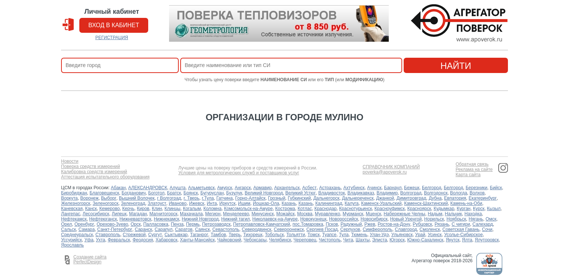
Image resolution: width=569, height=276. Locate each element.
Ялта (467, 239)
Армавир (262, 187)
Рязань (442, 224)
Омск (491, 219)
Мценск (373, 213)
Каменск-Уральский (381, 203)
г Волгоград (169, 198)
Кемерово (109, 208)
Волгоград (411, 193)
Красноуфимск (390, 208)
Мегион (212, 213)
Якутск (453, 239)
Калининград (328, 203)
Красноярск (419, 208)
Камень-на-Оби (466, 203)
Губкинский (299, 198)
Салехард (483, 224)
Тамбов (218, 234)
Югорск (397, 239)
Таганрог (199, 234)
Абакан (118, 187)
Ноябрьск (456, 219)
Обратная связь (471, 164)
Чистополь (330, 239)
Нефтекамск (74, 219)
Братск (174, 193)
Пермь (192, 224)
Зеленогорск (105, 203)
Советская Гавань (461, 229)
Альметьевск (201, 187)
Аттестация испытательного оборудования (105, 177)
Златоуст (157, 203)
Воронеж (89, 198)
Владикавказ (360, 193)
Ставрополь (107, 234)
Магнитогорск (163, 213)
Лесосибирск (96, 213)
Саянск (202, 229)
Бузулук (234, 193)
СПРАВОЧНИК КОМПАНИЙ (391, 167)
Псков (332, 224)
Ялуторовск (487, 239)
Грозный (277, 198)
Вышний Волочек (137, 198)
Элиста (379, 239)
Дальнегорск (326, 198)
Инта (212, 203)
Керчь (128, 208)
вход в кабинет (113, 25)
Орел (66, 224)
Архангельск (287, 187)
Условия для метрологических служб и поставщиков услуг (238, 173)
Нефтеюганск (103, 219)
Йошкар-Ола (266, 203)
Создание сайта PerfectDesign (90, 259)
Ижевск (196, 203)
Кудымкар (443, 208)
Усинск (435, 234)
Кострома (285, 208)
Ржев (369, 224)
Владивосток (331, 193)
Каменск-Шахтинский (426, 203)
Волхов (477, 193)
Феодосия (143, 239)
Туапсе (329, 234)
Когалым (192, 208)
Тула (344, 234)
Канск (91, 208)
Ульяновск (402, 234)
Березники (476, 187)
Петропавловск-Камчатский (261, 224)
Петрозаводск (216, 224)
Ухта (100, 239)
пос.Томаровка (308, 224)
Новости (69, 161)
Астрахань (330, 187)
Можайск (285, 213)
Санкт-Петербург (114, 229)
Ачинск (374, 187)
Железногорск (75, 203)
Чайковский (229, 239)
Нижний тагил (235, 219)
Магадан (138, 213)
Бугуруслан (212, 193)
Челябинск (280, 239)
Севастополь (225, 229)
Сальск (68, 229)
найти (456, 66)
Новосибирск (373, 219)
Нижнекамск (166, 219)
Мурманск (353, 213)
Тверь (235, 234)
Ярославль (72, 245)
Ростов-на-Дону (394, 224)
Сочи (487, 229)
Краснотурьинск (355, 208)
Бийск (496, 187)
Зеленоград (133, 203)
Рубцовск (422, 224)
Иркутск (227, 203)
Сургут (155, 234)
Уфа (89, 239)
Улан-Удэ (379, 234)
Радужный (351, 224)
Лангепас (70, 213)
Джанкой (385, 198)
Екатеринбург (482, 198)
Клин (157, 208)
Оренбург (84, 224)
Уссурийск (71, 239)
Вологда (458, 193)
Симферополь (377, 229)
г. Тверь (191, 198)
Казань (289, 203)
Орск (136, 224)
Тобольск (274, 234)
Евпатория (455, 198)
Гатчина (224, 198)
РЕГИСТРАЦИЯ (111, 37)
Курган (463, 208)
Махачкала (191, 213)
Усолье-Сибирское (463, 234)
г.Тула (208, 198)
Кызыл (494, 208)
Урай (420, 234)
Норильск (434, 219)
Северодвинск (256, 229)
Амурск (224, 187)
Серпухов (350, 229)
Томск (314, 234)
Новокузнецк (313, 219)
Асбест (309, 187)
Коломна (212, 208)
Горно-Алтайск (250, 198)
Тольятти (295, 234)
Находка (473, 213)
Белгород (431, 187)
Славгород (406, 229)
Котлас (305, 208)
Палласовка (155, 224)
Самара (87, 229)
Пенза (177, 224)
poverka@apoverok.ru (385, 172)
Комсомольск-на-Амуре (248, 208)
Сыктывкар (176, 234)
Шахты (363, 239)
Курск (478, 208)
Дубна (435, 198)
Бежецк (411, 187)
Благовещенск (104, 193)
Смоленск (430, 229)
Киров (143, 208)
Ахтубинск (354, 187)
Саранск (143, 229)
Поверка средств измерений (90, 166)
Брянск (191, 193)
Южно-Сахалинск (425, 239)
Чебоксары (255, 239)
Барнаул (392, 187)
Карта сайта (467, 174)
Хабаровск (167, 239)
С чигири (461, 224)
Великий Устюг (300, 193)
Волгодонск (436, 193)
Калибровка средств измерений (94, 171)
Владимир (387, 193)
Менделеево (236, 213)
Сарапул (163, 229)
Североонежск (289, 229)
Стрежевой (134, 234)
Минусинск (263, 213)
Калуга (352, 203)
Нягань (476, 219)
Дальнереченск (357, 198)
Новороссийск (343, 219)
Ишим (244, 203)
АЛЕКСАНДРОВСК (147, 187)
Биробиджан (74, 193)
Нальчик (453, 213)
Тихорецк (253, 234)
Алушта (178, 187)
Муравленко (327, 213)
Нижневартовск (136, 219)
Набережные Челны (404, 213)
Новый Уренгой (406, 219)
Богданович (134, 193)
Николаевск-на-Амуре (275, 219)
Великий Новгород (264, 193)
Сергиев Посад (322, 229)
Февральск (119, 239)
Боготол (156, 193)
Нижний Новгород (200, 219)
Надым (435, 213)
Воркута (69, 198)
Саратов (184, 229)
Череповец (304, 239)
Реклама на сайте (474, 169)
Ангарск (243, 187)
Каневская (72, 208)
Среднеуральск (77, 234)
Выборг (108, 198)
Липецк (119, 213)
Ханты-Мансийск (197, 239)
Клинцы (173, 208)
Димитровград (411, 198)
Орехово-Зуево (112, 224)
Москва (304, 213)
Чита (348, 239)
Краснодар (325, 208)
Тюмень (359, 234)
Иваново (178, 203)
